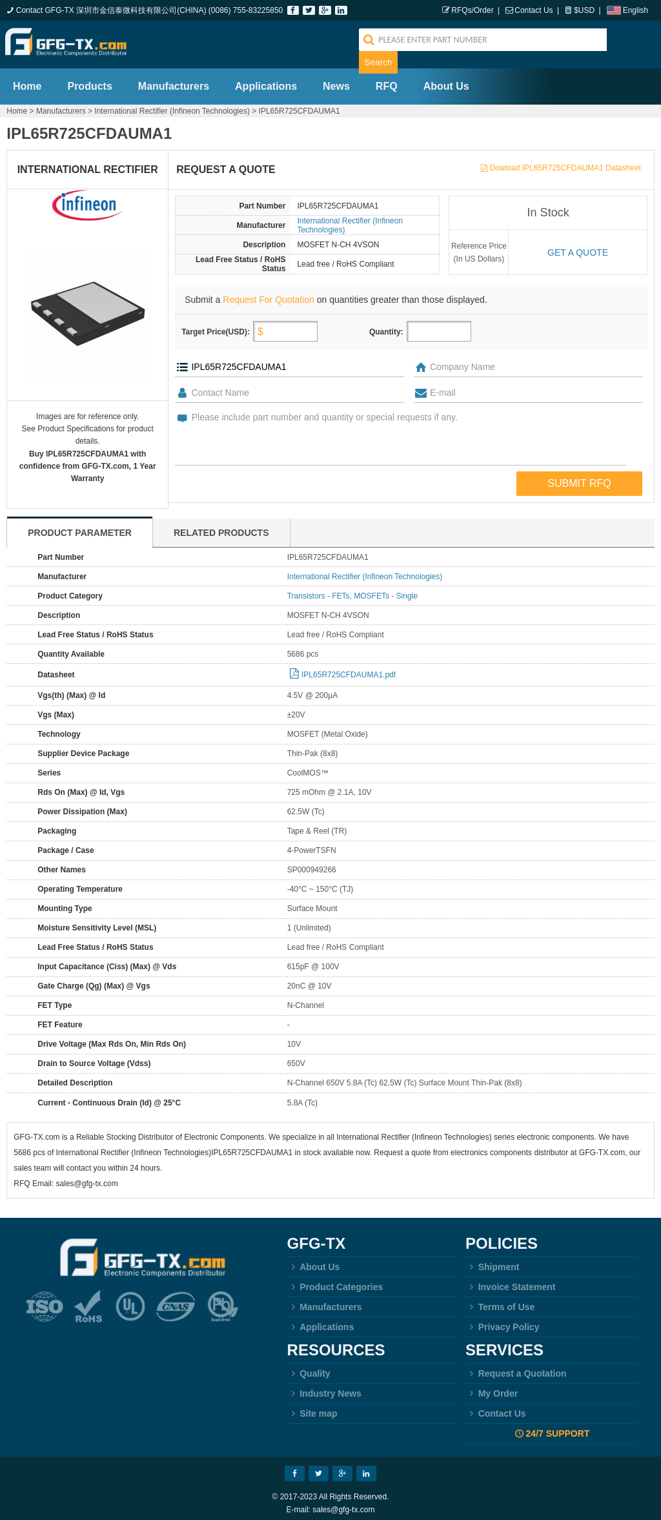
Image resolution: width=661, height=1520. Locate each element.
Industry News (324, 1387)
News (336, 79)
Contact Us (533, 10)
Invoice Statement (510, 1280)
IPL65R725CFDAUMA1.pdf (348, 668)
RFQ (387, 79)
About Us (446, 79)
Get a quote (577, 246)
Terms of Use (499, 1300)
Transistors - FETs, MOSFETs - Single (352, 589)
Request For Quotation (268, 293)
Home (27, 79)
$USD (584, 10)
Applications (266, 79)
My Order (491, 1387)
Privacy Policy (502, 1320)
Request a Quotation (516, 1367)
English (635, 10)
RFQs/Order (472, 10)
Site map (312, 1407)
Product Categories (335, 1280)
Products (89, 79)
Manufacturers (173, 79)
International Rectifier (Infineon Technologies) (172, 104)
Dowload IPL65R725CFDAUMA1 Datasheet (565, 161)
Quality (308, 1367)
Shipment (492, 1260)
